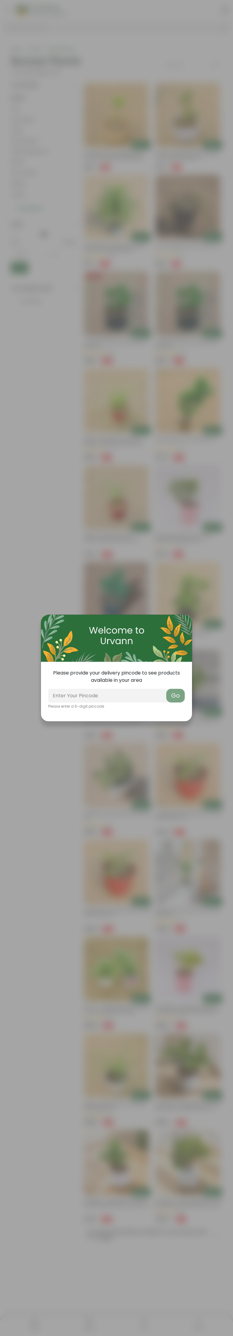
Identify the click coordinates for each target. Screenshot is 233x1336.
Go (175, 695)
